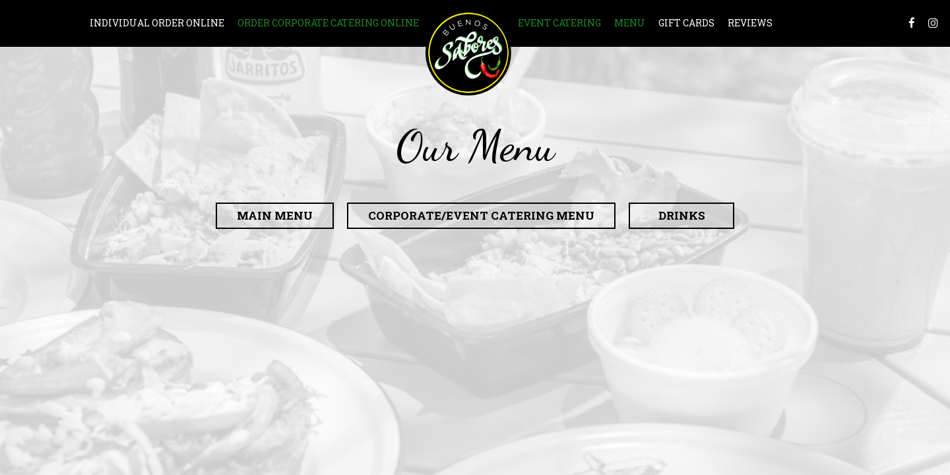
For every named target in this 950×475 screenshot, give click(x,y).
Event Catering (559, 22)
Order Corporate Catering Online (328, 22)
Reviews (750, 22)
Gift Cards (686, 22)
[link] (468, 53)
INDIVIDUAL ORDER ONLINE (157, 22)
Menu (629, 22)
